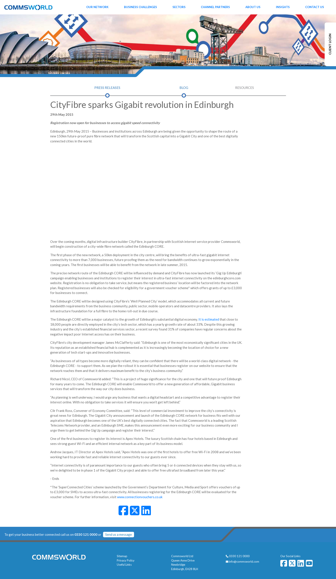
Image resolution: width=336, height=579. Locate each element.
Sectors (179, 7)
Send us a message (118, 534)
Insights (283, 7)
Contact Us (314, 7)
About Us (252, 7)
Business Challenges (140, 7)
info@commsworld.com (244, 561)
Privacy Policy (125, 560)
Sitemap (122, 556)
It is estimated (208, 319)
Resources (244, 88)
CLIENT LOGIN (330, 44)
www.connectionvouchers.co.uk (139, 497)
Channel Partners (215, 7)
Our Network (97, 7)
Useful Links (124, 564)
